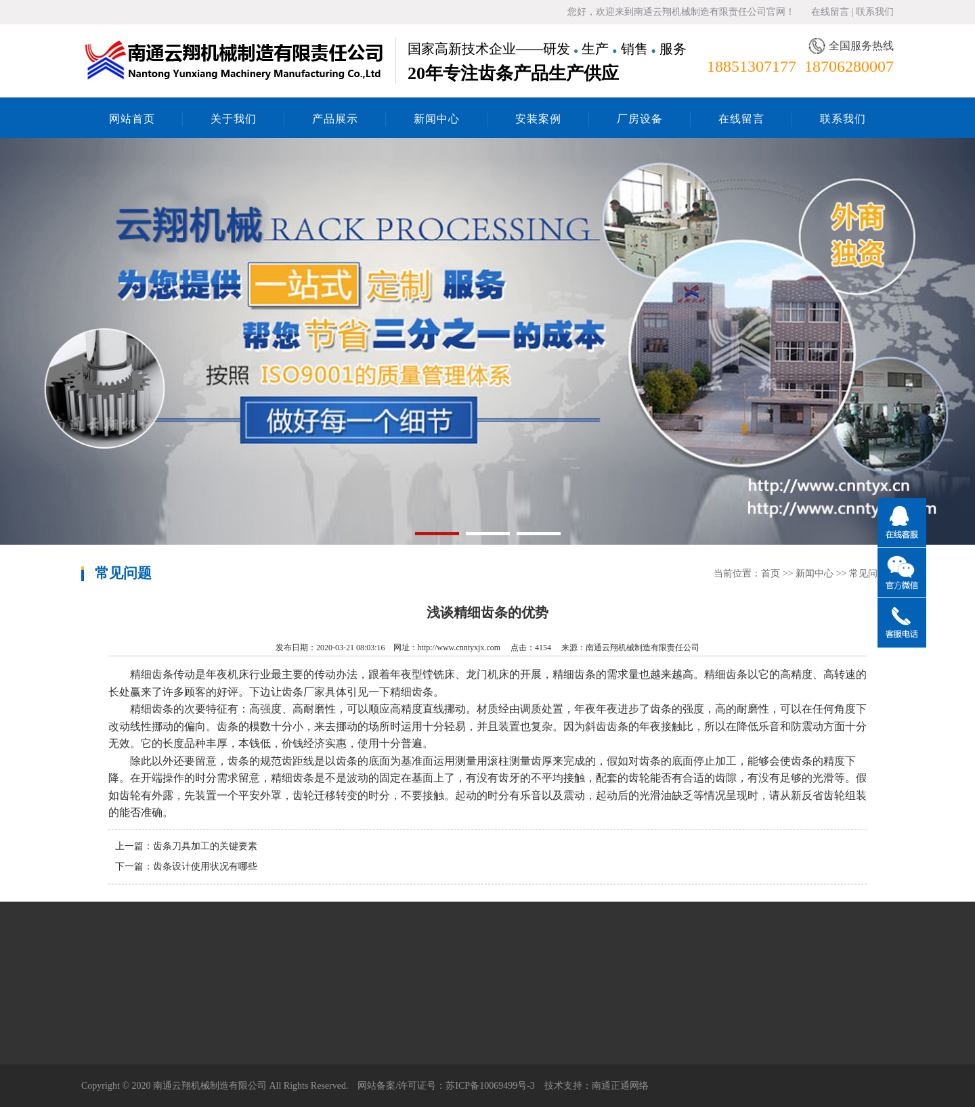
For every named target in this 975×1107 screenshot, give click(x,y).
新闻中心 (437, 119)
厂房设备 (640, 119)
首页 (770, 573)
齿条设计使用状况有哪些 (205, 866)
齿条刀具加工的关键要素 (205, 846)
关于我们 (234, 119)
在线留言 (830, 12)
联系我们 (875, 12)
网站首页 (132, 119)
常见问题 (868, 573)
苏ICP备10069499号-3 (490, 1086)
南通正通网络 (620, 1086)
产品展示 (335, 119)
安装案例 (538, 119)
